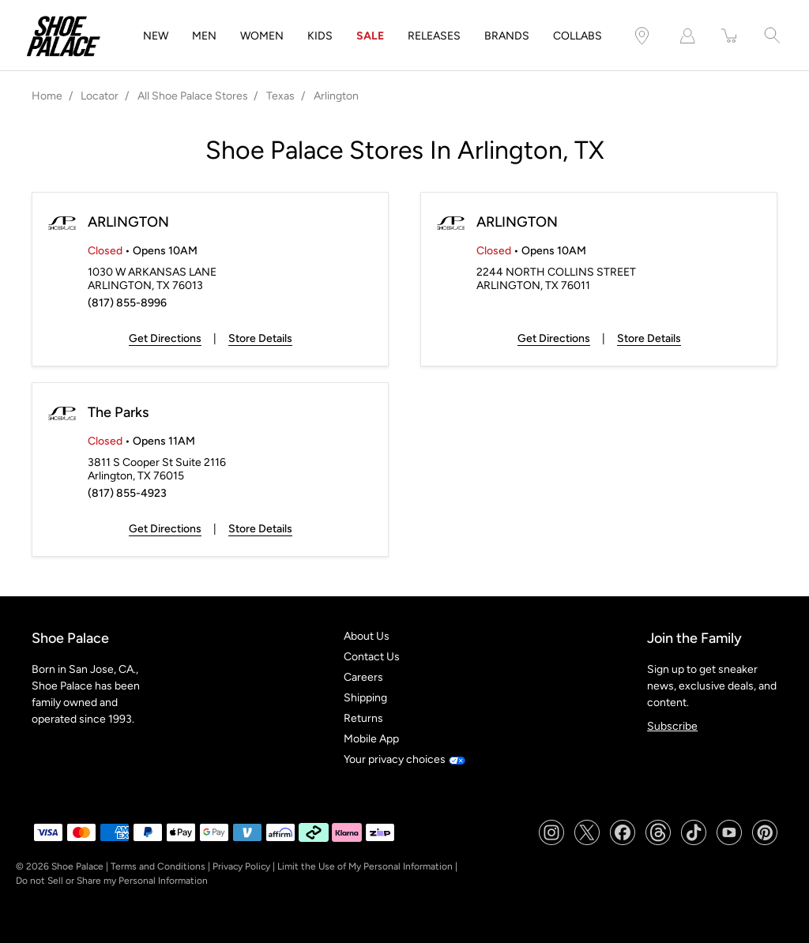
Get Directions (165, 338)
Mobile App (371, 739)
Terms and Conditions (158, 866)
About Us (366, 636)
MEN (204, 36)
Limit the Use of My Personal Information (365, 866)
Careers (363, 677)
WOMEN (262, 36)
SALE (370, 36)
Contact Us (372, 656)
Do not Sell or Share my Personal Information (112, 880)
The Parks (118, 412)
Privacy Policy (241, 866)
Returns (363, 718)
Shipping (365, 697)
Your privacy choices (404, 759)
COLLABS (577, 36)
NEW (155, 36)
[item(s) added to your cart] (730, 36)
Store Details (260, 338)
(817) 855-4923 (127, 493)
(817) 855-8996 (127, 303)
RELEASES (434, 36)
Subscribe (672, 726)
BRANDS (506, 36)
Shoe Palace (77, 866)
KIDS (320, 36)
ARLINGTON (128, 222)
